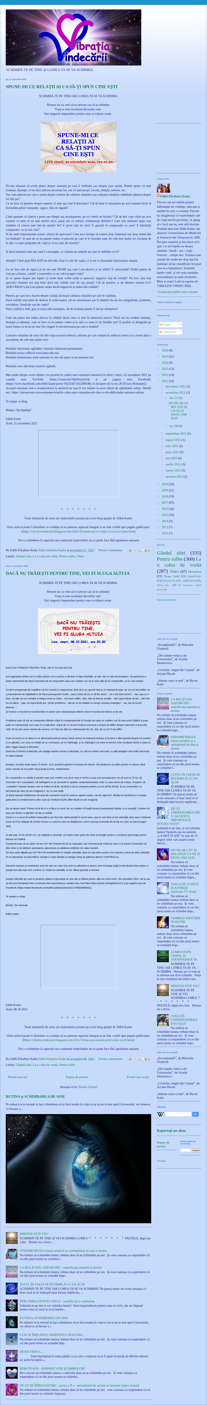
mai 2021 (172, 458)
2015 (165, 515)
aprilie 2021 (173, 464)
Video (80, 556)
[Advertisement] (179, 100)
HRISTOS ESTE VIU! (34, 1233)
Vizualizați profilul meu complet (177, 292)
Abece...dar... (163, 585)
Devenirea (194, 571)
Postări (165, 324)
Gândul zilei (23, 556)
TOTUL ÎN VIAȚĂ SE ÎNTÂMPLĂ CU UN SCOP (52, 1284)
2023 (165, 368)
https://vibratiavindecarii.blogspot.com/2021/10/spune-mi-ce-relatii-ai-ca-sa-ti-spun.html (78, 531)
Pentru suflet (67, 556)
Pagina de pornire (77, 1077)
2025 (165, 356)
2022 (165, 375)
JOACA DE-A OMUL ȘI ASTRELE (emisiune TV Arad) (185, 887)
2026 (165, 350)
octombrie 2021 (176, 392)
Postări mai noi (17, 1077)
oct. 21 (174, 398)
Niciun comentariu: (110, 550)
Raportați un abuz (171, 1130)
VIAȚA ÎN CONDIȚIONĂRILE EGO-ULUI (184, 1019)
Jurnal (192, 580)
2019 (165, 490)
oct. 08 (174, 426)
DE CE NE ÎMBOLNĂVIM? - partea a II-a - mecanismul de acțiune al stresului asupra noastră (79, 1385)
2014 (165, 521)
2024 (165, 362)
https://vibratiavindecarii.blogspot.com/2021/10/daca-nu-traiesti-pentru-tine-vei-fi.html (78, 1040)
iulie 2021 (172, 446)
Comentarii (167, 332)
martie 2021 (173, 470)
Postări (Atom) (87, 1087)
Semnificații (194, 576)
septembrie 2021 (176, 433)
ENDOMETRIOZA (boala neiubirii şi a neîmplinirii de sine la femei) (63, 1250)
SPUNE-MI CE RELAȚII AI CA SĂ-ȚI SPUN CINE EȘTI (62, 86)
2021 (165, 381)
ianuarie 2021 (175, 476)
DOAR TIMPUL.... (32, 1351)
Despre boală (172, 576)
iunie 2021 (173, 452)
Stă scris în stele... (172, 580)
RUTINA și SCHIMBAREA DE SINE (35, 1096)
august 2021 (174, 440)
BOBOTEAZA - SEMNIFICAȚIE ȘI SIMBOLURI (52, 1368)
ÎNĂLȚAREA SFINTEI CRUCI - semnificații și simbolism (57, 1301)
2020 (165, 484)
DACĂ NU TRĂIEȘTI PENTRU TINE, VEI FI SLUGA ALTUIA (68, 573)
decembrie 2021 (176, 386)
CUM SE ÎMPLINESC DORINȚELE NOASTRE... (52, 1335)
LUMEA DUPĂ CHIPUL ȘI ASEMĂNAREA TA (184, 955)
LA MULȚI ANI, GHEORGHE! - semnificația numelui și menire (61, 1267)
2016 (165, 509)
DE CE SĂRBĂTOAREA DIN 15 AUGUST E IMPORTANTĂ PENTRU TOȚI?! (178, 816)
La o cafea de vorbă (45, 556)
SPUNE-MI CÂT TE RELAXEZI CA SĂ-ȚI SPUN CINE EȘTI (185, 853)
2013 (165, 527)
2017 (165, 502)
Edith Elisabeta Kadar (175, 196)
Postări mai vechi (138, 1077)
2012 (165, 533)
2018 (165, 496)
